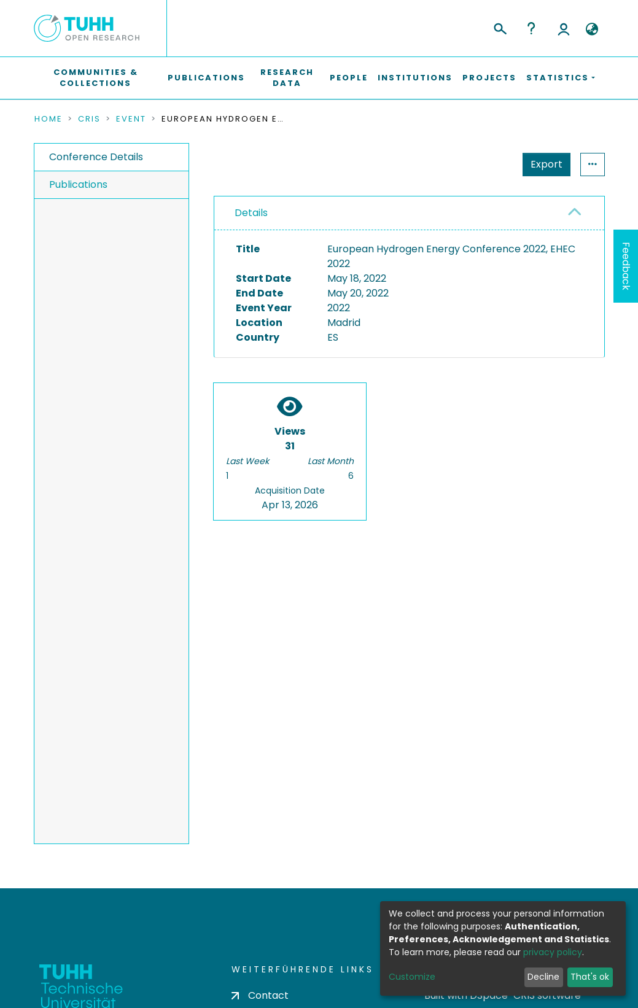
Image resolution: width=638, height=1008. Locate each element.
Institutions (415, 77)
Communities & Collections (95, 77)
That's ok (589, 977)
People (349, 77)
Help (531, 28)
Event (131, 119)
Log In (563, 28)
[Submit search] (499, 27)
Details (251, 213)
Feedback (626, 266)
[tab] (409, 213)
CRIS (89, 119)
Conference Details (96, 157)
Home (48, 119)
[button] (592, 29)
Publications (206, 77)
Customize (412, 977)
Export (486, 164)
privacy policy (552, 952)
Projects (489, 77)
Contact (260, 995)
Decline (543, 977)
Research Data (287, 77)
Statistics (543, 164)
